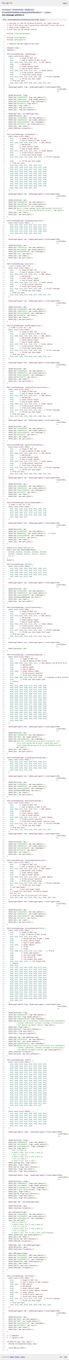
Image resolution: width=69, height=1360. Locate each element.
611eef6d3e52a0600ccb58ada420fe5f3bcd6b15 (21, 12)
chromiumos (17, 9)
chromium (6, 9)
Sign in (65, 3)
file (42, 20)
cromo (47, 12)
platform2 (29, 9)
